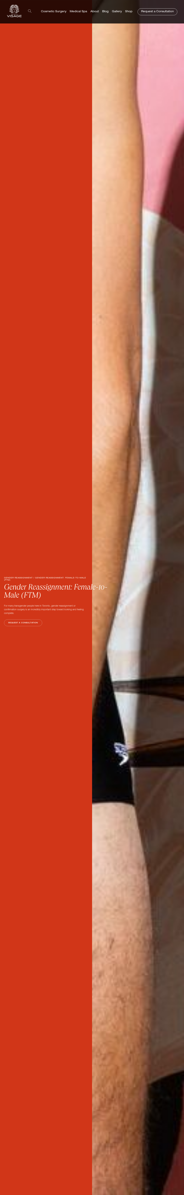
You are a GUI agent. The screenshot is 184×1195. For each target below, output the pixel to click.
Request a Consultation (157, 11)
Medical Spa (78, 11)
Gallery (117, 11)
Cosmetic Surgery (53, 11)
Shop (128, 11)
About (94, 11)
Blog (105, 11)
